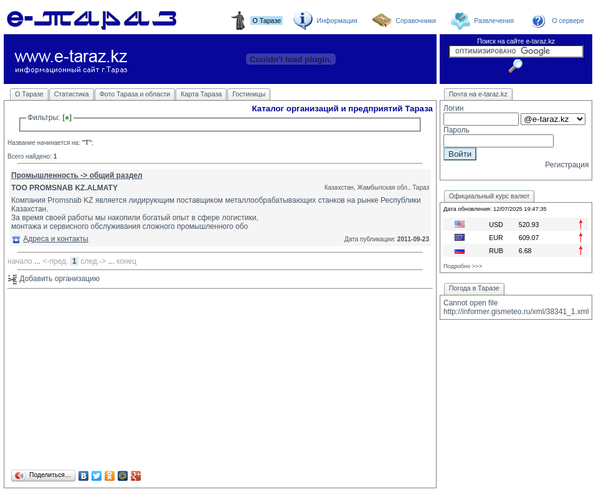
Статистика (71, 94)
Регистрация (567, 164)
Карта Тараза (201, 94)
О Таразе (29, 94)
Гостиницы (248, 94)
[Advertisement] (220, 380)
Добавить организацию (53, 278)
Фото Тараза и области (135, 94)
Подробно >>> (462, 266)
